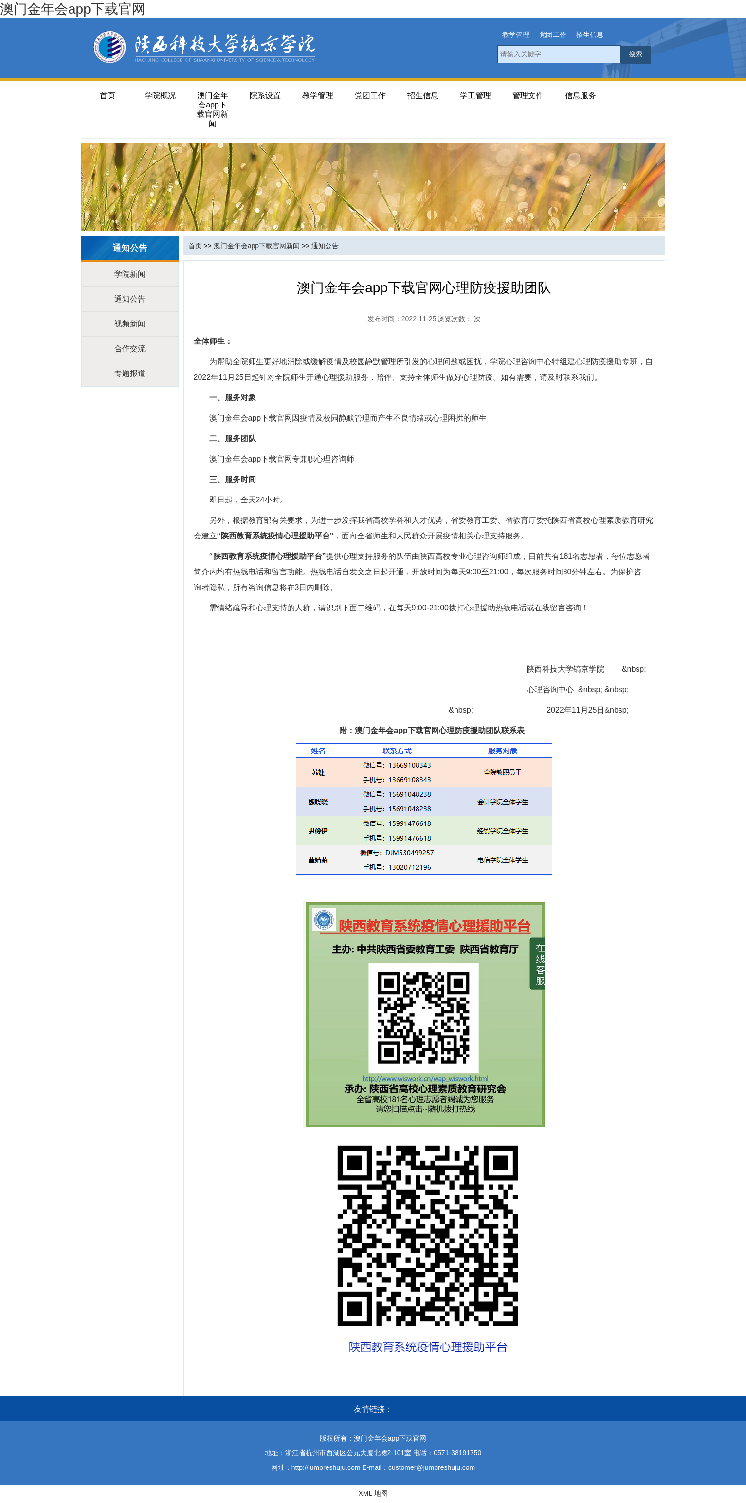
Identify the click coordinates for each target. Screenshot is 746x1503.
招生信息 (589, 34)
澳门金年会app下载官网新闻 (212, 109)
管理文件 (528, 95)
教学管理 (515, 34)
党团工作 (552, 34)
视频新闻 (130, 324)
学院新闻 (130, 274)
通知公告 (130, 299)
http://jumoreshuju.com (326, 1467)
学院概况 (160, 95)
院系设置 (265, 95)
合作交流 (130, 348)
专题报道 (130, 373)
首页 (107, 95)
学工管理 (475, 95)
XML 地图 (372, 1493)
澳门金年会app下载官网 (73, 9)
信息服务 (580, 95)
